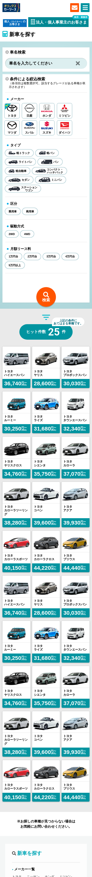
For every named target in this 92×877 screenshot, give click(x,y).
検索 (46, 300)
